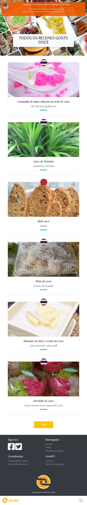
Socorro (49, 444)
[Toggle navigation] (81, 500)
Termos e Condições (55, 464)
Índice (48, 448)
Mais (43, 424)
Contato (50, 461)
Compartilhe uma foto (18, 464)
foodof (10, 500)
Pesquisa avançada (54, 451)
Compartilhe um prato (18, 461)
